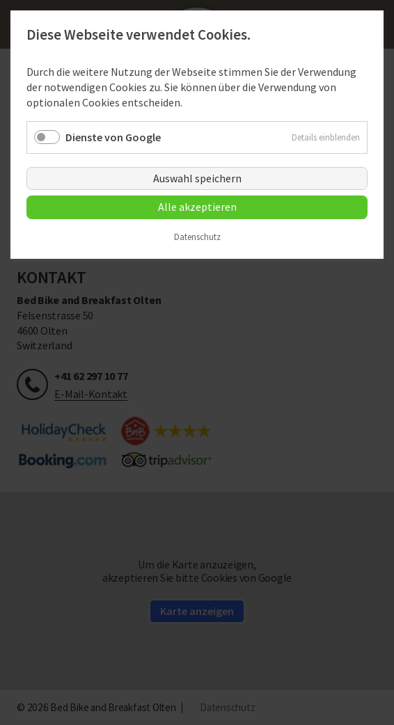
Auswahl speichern (197, 178)
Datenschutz (197, 237)
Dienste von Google (113, 137)
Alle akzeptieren (197, 207)
